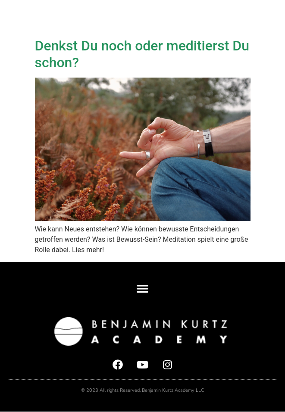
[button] (271, 17)
